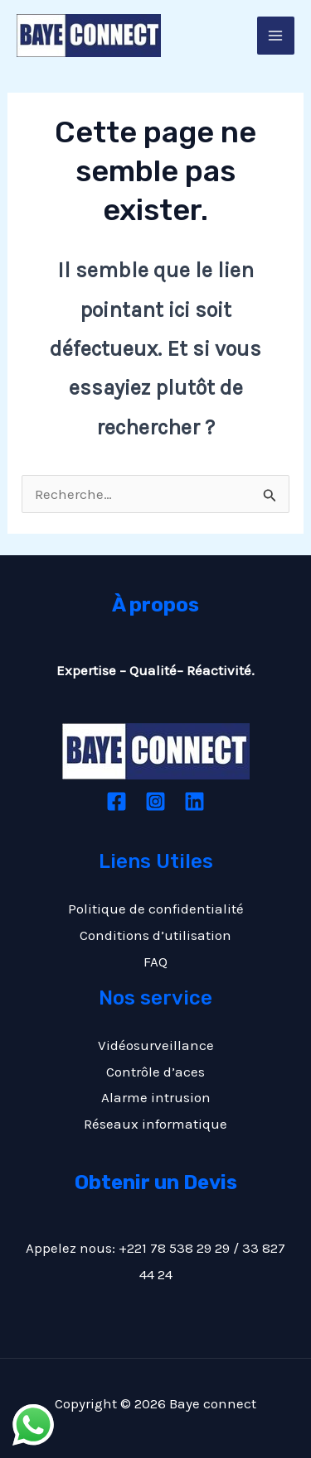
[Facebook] (116, 801)
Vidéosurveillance (156, 1045)
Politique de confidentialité (156, 908)
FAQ (155, 961)
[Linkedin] (194, 801)
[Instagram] (155, 801)
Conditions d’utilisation (155, 935)
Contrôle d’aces (155, 1071)
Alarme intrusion (156, 1097)
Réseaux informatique (155, 1123)
